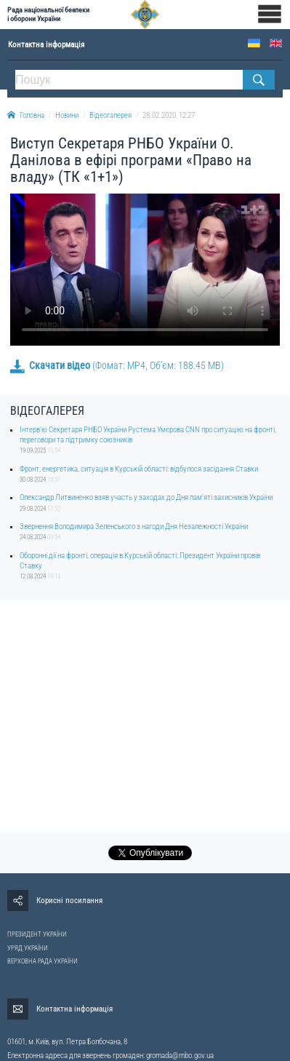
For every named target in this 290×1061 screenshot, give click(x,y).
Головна (25, 115)
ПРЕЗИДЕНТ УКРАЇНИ (37, 934)
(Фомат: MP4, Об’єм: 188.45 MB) (117, 365)
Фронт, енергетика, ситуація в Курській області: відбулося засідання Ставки (139, 469)
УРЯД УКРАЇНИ (27, 948)
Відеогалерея (110, 115)
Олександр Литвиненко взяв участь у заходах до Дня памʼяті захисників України (146, 497)
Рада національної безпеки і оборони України (48, 14)
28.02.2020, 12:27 (168, 115)
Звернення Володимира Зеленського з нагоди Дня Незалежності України (134, 526)
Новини (66, 115)
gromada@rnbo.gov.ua (180, 1055)
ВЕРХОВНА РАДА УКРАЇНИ (42, 961)
